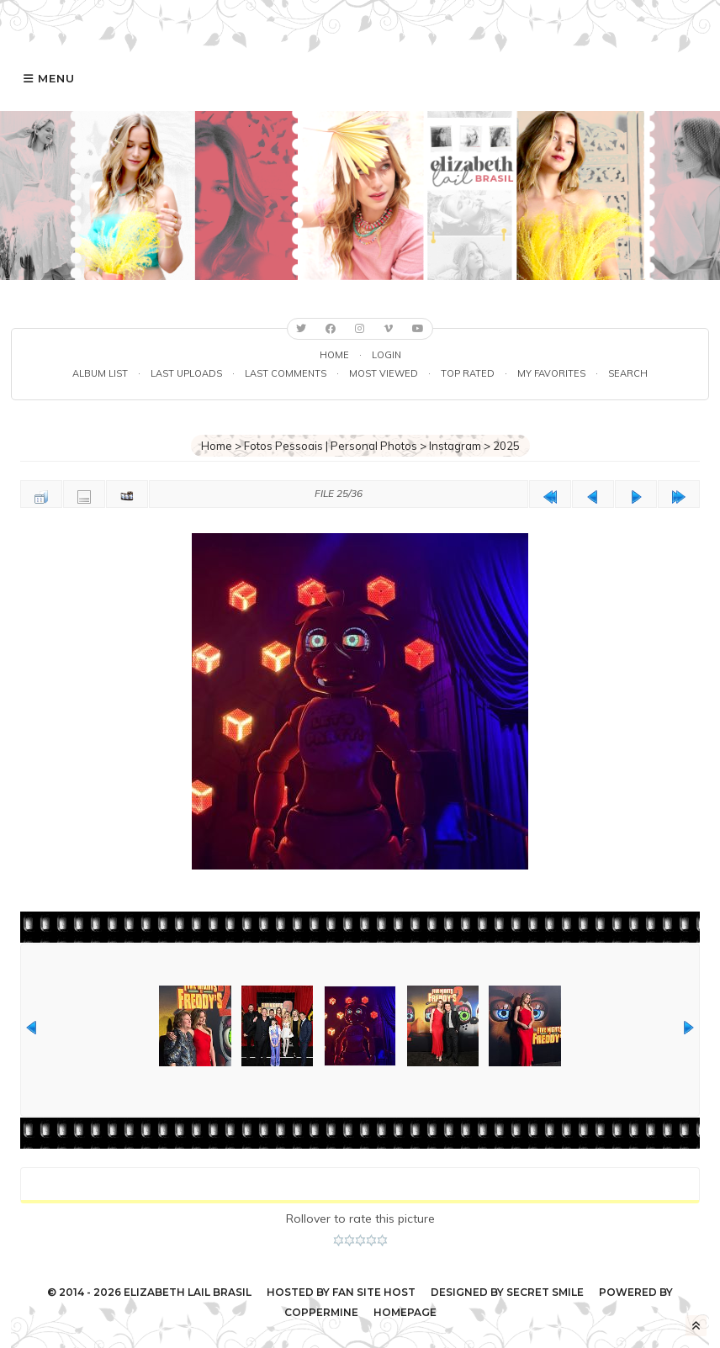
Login (386, 355)
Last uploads (186, 373)
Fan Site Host (374, 1292)
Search (628, 373)
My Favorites (551, 373)
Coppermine (321, 1312)
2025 (506, 445)
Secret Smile (545, 1292)
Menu (56, 78)
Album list (100, 373)
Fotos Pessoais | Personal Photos (330, 445)
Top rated (468, 373)
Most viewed (383, 373)
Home (334, 355)
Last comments (285, 373)
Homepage (405, 1312)
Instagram (455, 445)
